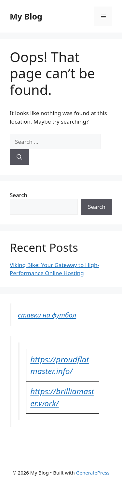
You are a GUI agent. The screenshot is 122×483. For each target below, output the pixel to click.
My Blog (26, 16)
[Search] (19, 157)
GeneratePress (93, 472)
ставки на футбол (47, 314)
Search (18, 195)
